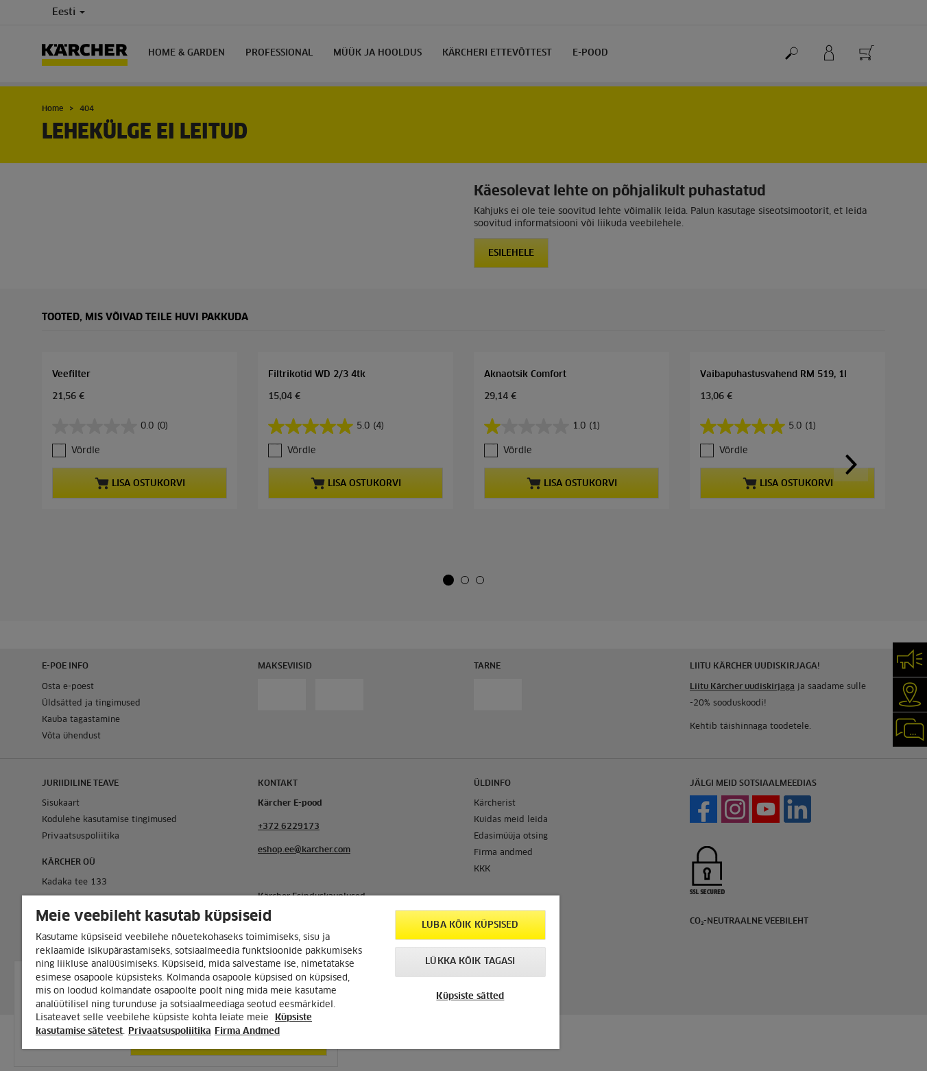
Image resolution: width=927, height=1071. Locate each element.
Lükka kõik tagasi (470, 961)
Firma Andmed (247, 1031)
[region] (290, 972)
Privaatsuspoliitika (169, 1031)
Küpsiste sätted (470, 996)
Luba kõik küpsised (470, 925)
